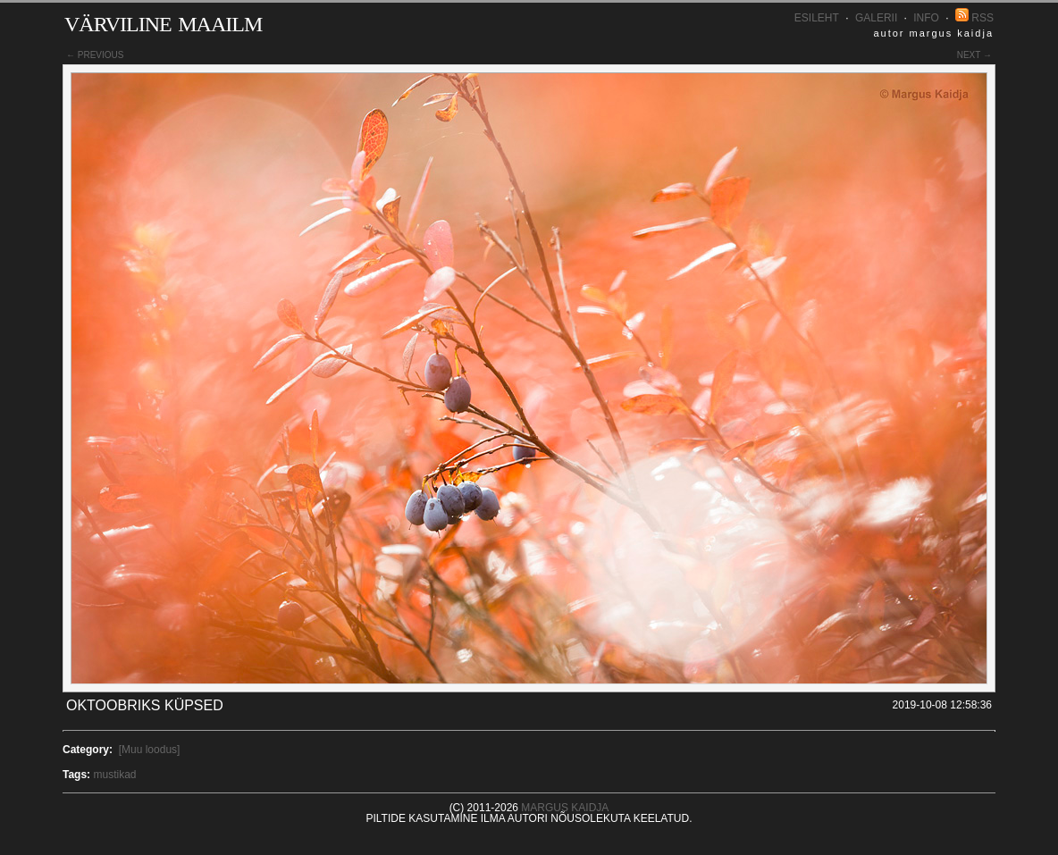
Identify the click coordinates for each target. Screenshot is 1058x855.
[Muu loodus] (150, 749)
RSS (974, 18)
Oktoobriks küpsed (144, 705)
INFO (926, 18)
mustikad (114, 774)
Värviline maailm (163, 21)
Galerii (876, 18)
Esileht (816, 18)
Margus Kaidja (565, 807)
